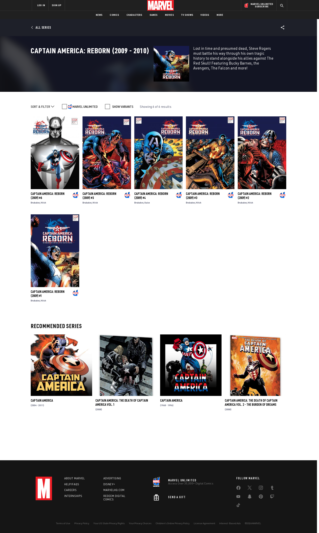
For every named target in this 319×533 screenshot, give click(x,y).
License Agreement (204, 523)
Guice (147, 238)
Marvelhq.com (113, 490)
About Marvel (74, 478)
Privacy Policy (81, 523)
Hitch (43, 238)
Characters (134, 14)
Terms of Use (63, 523)
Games (154, 14)
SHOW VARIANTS (122, 143)
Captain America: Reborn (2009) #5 (99, 232)
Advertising (112, 478)
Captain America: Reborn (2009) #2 (254, 232)
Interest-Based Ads (230, 523)
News (99, 14)
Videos (204, 14)
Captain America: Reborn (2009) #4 (151, 232)
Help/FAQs (71, 484)
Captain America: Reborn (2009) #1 (47, 330)
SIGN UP (56, 5)
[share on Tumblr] (272, 488)
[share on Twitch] (272, 497)
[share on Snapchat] (250, 497)
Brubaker (35, 238)
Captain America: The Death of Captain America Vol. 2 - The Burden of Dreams (251, 438)
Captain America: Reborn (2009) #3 (203, 232)
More (220, 14)
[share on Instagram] (261, 488)
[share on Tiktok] (238, 506)
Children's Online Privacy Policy (173, 523)
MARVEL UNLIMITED (85, 143)
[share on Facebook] (238, 489)
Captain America (42, 436)
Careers (70, 490)
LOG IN (41, 5)
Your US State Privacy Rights (109, 523)
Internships (73, 496)
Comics (114, 14)
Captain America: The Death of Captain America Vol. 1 (121, 438)
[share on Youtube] (238, 497)
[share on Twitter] (250, 488)
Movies (169, 14)
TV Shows (187, 14)
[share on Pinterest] (261, 497)
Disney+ (109, 484)
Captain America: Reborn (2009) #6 (47, 232)
